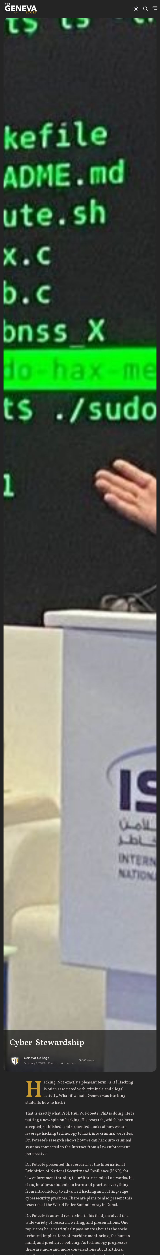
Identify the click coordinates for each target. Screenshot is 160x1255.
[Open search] (145, 8)
